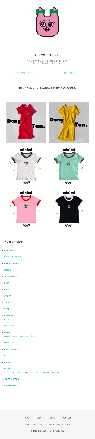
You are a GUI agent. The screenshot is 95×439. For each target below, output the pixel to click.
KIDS (6, 289)
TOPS (6, 309)
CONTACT (66, 418)
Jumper (34, 336)
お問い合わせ (69, 73)
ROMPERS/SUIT (11, 349)
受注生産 (7, 270)
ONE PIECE (9, 326)
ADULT (7, 302)
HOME (26, 418)
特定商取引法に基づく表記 (59, 424)
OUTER (7, 332)
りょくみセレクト (11, 276)
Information (9, 250)
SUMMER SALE (11, 386)
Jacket (7, 336)
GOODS (55, 373)
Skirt (14, 319)
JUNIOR (7, 296)
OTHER (7, 369)
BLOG (52, 418)
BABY (6, 283)
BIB (12, 373)
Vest (15, 336)
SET (6, 356)
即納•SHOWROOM (12, 263)
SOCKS (7, 362)
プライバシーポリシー (33, 424)
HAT (19, 373)
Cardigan (24, 336)
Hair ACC (28, 373)
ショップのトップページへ (25, 73)
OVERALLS (9, 343)
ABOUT (40, 418)
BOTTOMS (8, 316)
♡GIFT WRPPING (12, 379)
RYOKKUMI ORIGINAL (14, 257)
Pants (6, 319)
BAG (37, 373)
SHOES (46, 373)
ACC (6, 373)
